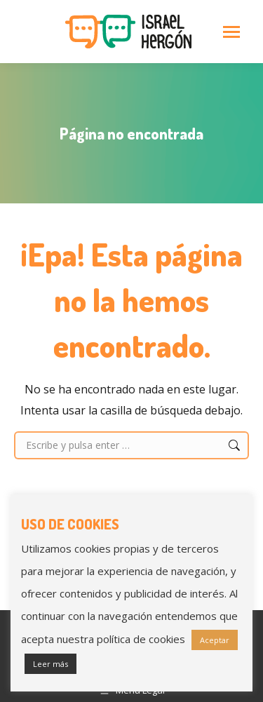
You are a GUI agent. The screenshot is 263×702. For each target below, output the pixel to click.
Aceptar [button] (214, 640)
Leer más (50, 664)
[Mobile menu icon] (231, 32)
